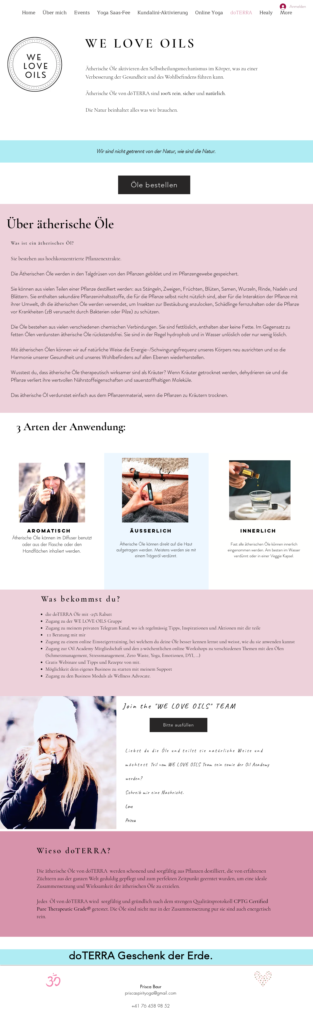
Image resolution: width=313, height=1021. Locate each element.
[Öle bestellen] (154, 185)
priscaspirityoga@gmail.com (150, 993)
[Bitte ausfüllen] (178, 725)
